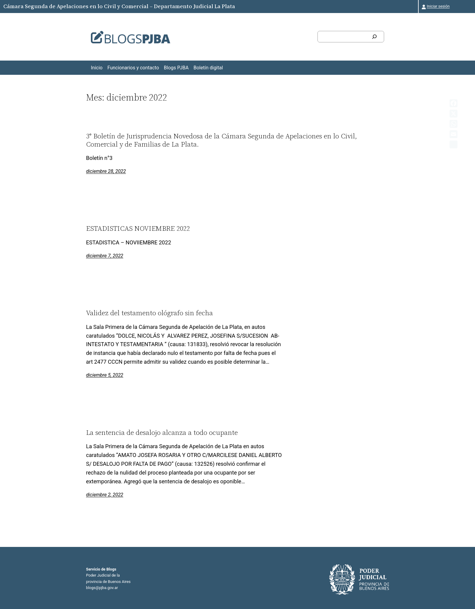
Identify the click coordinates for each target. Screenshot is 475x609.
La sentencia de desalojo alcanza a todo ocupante (162, 432)
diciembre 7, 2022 (104, 256)
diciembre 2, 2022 (104, 495)
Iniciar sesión (438, 6)
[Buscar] (374, 36)
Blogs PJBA (176, 68)
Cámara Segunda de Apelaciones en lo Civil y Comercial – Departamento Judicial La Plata (119, 6)
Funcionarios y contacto (133, 68)
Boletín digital (208, 68)
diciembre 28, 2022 (106, 171)
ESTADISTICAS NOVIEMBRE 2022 (138, 228)
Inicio (96, 68)
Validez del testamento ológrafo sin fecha (149, 313)
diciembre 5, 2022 (104, 375)
